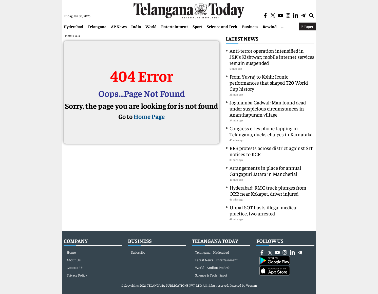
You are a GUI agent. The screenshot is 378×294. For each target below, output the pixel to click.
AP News (119, 26)
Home (68, 36)
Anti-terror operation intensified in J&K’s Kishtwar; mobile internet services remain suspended (272, 56)
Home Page (149, 116)
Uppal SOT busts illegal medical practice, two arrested (264, 210)
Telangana (97, 26)
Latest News (242, 38)
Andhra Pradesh (219, 267)
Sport (197, 26)
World (151, 26)
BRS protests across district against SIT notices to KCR (271, 151)
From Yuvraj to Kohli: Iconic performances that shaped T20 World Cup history (269, 82)
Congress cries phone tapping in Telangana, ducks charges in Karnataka (271, 131)
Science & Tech (206, 275)
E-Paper (307, 26)
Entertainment (174, 26)
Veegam (251, 285)
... (282, 26)
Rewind (270, 26)
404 (77, 36)
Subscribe (138, 252)
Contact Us (75, 267)
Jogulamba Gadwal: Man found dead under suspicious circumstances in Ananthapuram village (268, 108)
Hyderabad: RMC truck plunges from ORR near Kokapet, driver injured (268, 190)
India (136, 26)
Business (250, 26)
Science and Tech (222, 26)
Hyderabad (73, 26)
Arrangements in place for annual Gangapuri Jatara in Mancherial (265, 170)
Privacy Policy (77, 275)
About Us (74, 260)
